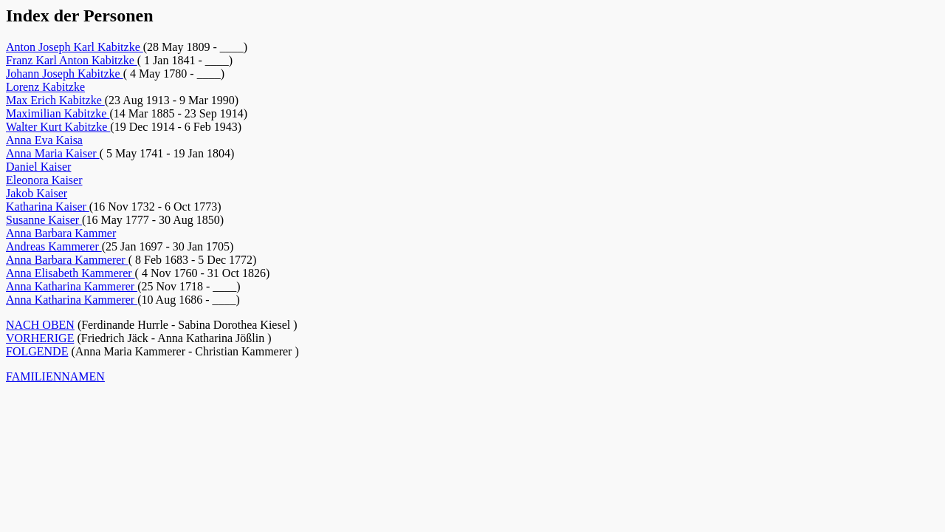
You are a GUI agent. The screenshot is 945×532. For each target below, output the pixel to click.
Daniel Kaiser (38, 166)
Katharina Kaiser (47, 206)
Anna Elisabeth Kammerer (70, 273)
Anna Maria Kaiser (53, 153)
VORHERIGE (40, 338)
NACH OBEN (40, 324)
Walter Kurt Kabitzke (58, 126)
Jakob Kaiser (36, 193)
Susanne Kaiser (44, 220)
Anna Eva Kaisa (44, 140)
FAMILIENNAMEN (55, 376)
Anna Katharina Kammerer (71, 286)
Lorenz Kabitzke (45, 87)
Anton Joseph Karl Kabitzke (74, 47)
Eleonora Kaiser (44, 180)
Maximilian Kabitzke (57, 113)
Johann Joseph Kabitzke (64, 73)
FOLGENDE (37, 351)
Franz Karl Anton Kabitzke (71, 60)
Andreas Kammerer (54, 246)
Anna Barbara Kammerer (67, 259)
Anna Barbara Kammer (61, 233)
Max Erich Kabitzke (55, 100)
